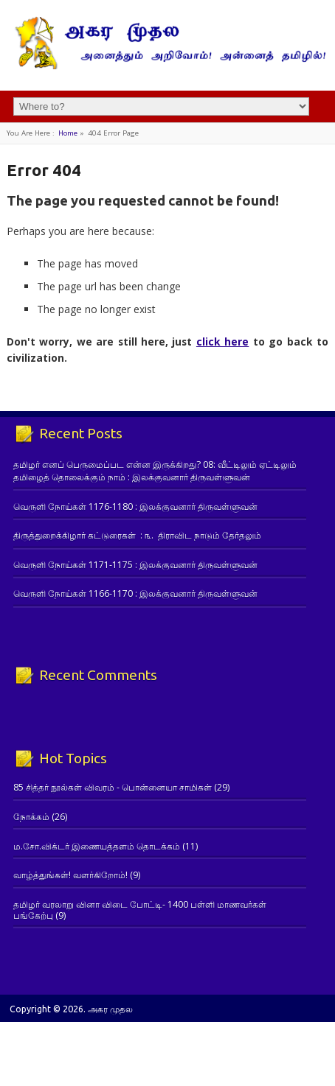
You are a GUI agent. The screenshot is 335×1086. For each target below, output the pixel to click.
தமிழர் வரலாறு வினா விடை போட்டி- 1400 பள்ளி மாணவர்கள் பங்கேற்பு (139, 909)
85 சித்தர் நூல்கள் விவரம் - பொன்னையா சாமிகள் (112, 787)
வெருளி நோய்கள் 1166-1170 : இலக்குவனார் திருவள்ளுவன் (135, 593)
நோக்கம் (31, 816)
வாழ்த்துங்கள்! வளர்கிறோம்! (70, 875)
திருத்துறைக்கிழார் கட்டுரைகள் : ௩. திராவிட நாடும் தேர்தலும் (137, 535)
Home (67, 133)
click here (222, 341)
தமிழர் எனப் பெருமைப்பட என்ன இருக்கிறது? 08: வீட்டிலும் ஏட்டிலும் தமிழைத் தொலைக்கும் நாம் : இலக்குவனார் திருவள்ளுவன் (155, 470)
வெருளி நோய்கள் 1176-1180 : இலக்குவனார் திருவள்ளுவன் (135, 506)
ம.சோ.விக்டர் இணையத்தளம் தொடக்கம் (96, 846)
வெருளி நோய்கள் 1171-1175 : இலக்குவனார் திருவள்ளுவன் (135, 564)
